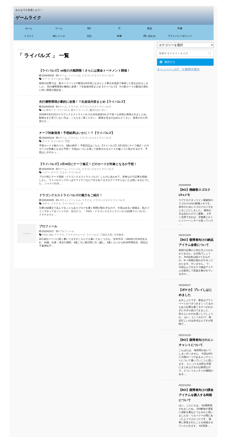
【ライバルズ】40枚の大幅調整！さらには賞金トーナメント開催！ (84, 70)
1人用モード (49, 110)
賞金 (67, 78)
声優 (179, 28)
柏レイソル (59, 36)
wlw (51, 234)
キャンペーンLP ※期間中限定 (178, 69)
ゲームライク (28, 18)
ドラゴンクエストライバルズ (98, 75)
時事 (119, 36)
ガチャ (63, 200)
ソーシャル (74, 75)
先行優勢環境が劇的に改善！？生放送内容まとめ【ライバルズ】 (83, 101)
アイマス (59, 234)
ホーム (28, 28)
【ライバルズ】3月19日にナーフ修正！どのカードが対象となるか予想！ (88, 164)
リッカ (79, 203)
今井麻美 (119, 234)
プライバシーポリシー (180, 36)
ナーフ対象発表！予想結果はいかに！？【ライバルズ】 (77, 133)
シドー (46, 172)
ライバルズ (57, 78)
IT (119, 28)
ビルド (63, 172)
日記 (89, 36)
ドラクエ (73, 106)
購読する (167, 61)
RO (89, 28)
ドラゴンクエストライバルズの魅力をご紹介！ (70, 195)
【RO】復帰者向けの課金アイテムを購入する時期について (196, 395)
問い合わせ (149, 36)
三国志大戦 (106, 234)
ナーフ (46, 78)
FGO (45, 234)
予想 (67, 141)
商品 (149, 28)
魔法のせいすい (98, 110)
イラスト (29, 36)
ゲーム (59, 28)
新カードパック (79, 110)
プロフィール (48, 226)
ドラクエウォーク (75, 234)
